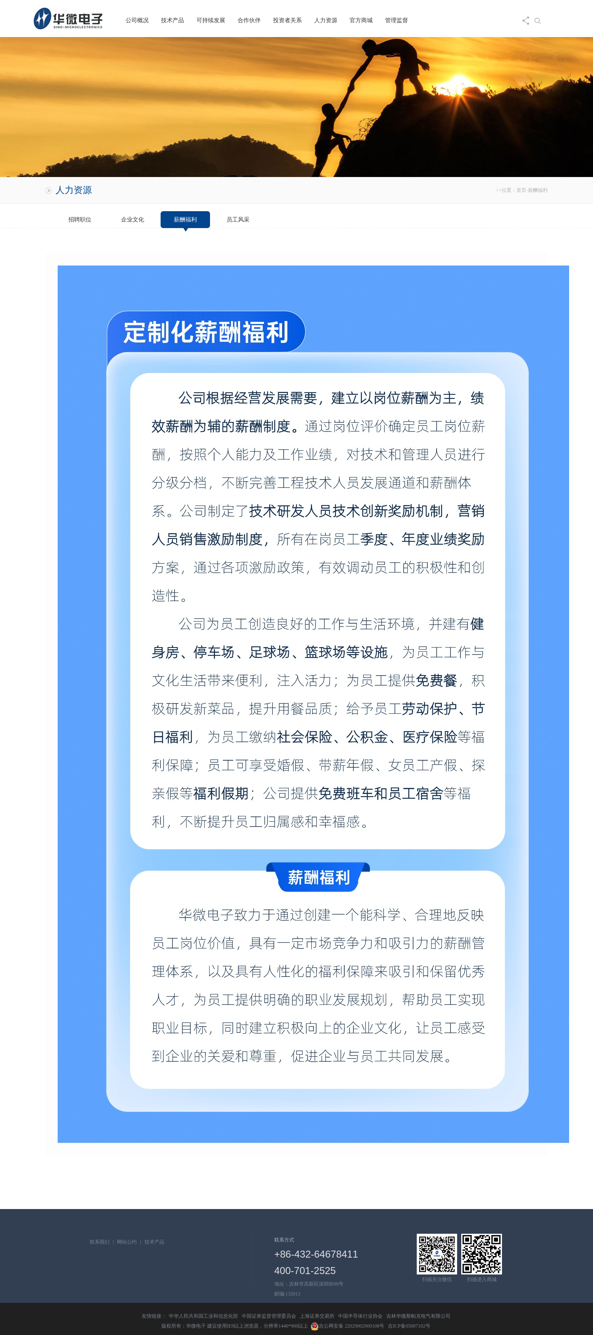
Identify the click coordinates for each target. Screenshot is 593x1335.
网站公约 (127, 1242)
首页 (521, 190)
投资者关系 (287, 20)
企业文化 (132, 220)
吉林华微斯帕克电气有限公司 (418, 1316)
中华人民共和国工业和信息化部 (203, 1316)
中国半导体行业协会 (360, 1316)
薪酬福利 (185, 220)
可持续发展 (210, 20)
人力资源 (325, 20)
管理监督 (396, 20)
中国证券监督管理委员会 (269, 1316)
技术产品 (172, 20)
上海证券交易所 (317, 1316)
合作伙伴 (249, 20)
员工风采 (238, 220)
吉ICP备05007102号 (409, 1326)
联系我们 (100, 1242)
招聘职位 (79, 220)
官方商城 (361, 20)
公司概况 (137, 20)
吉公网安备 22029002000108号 (347, 1326)
